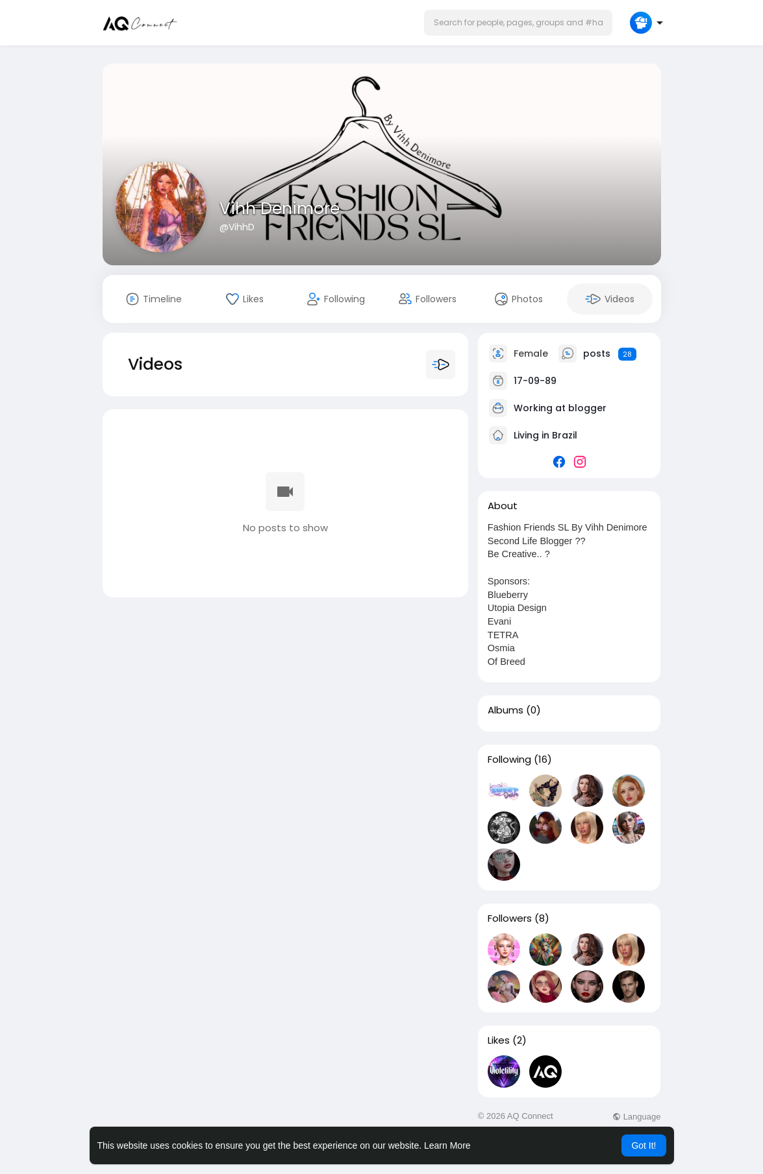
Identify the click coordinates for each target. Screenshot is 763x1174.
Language (636, 1116)
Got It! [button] (643, 1145)
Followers (510, 918)
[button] (518, 23)
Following (509, 759)
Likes (499, 1040)
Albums (505, 710)
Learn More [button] (447, 1145)
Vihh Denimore (279, 208)
